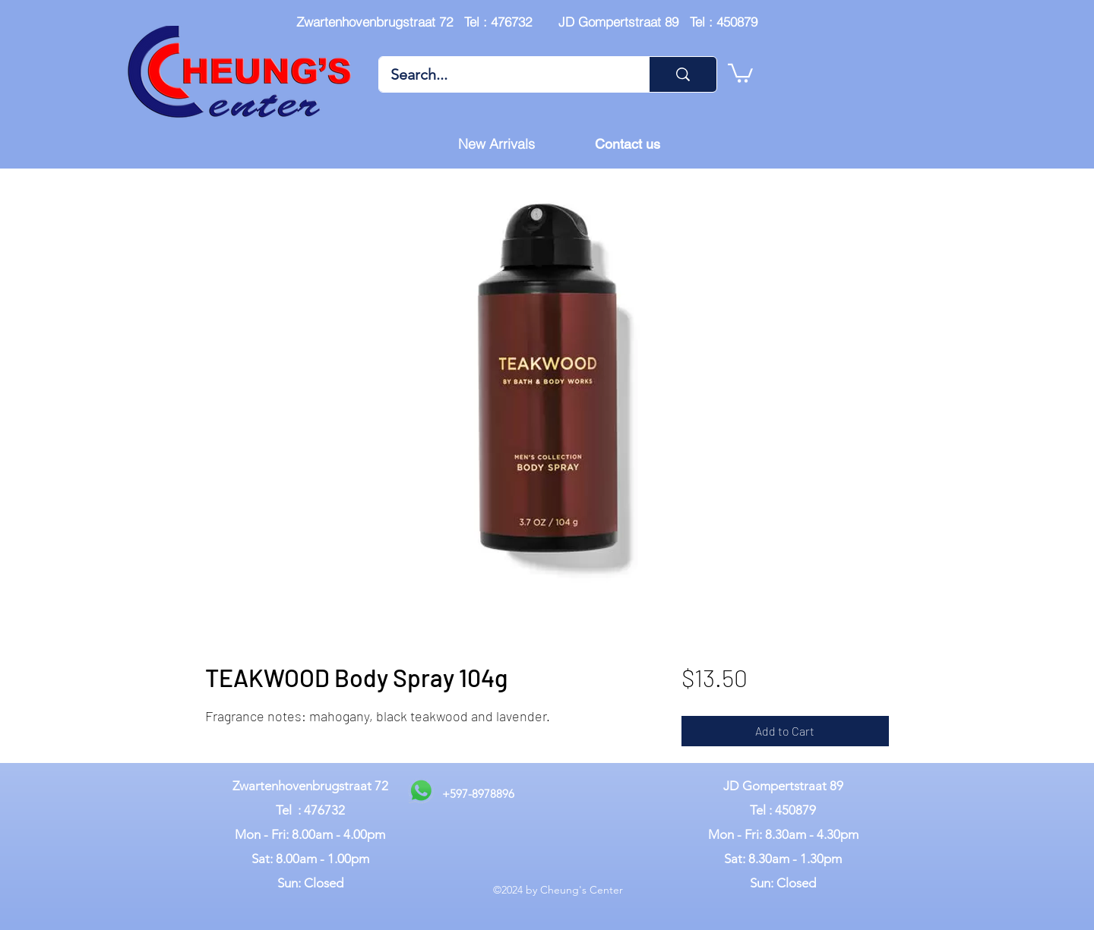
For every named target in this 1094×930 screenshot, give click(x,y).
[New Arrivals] (496, 144)
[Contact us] (627, 144)
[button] (740, 72)
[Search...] (503, 74)
